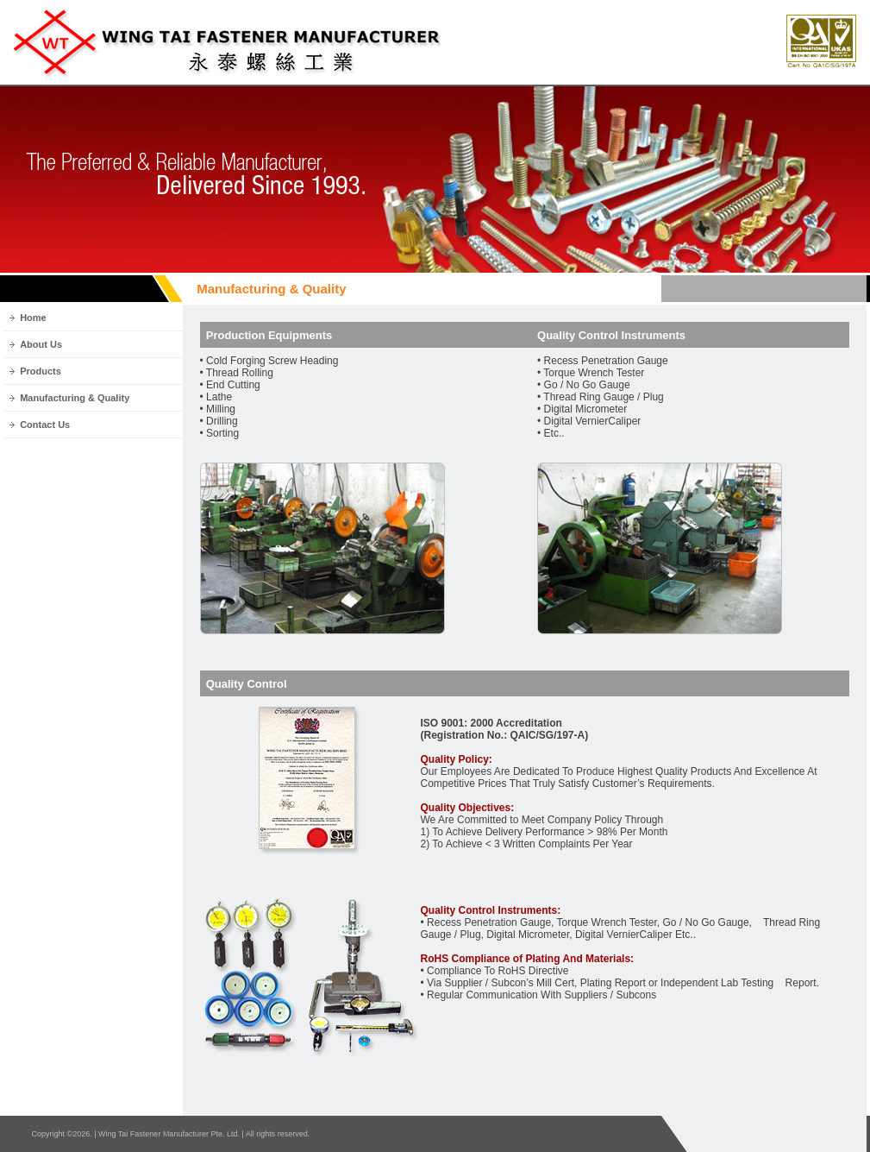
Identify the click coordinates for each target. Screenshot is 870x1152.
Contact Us (45, 424)
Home (33, 317)
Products (40, 371)
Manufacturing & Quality (74, 398)
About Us (41, 344)
